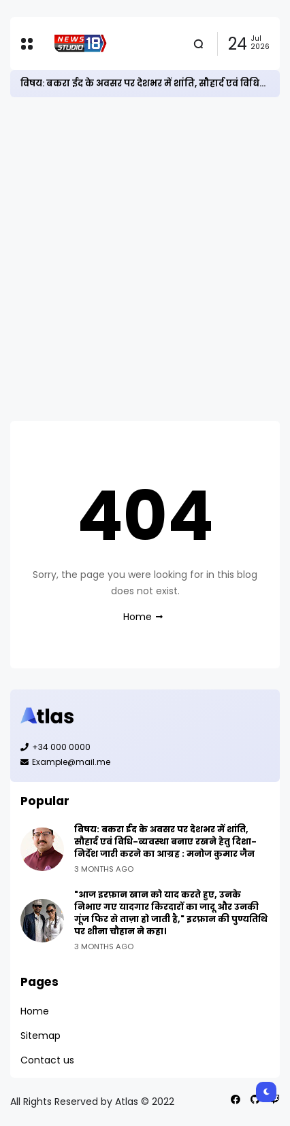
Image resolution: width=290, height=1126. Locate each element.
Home (137, 617)
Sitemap (40, 1035)
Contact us (47, 1060)
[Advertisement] (145, 259)
